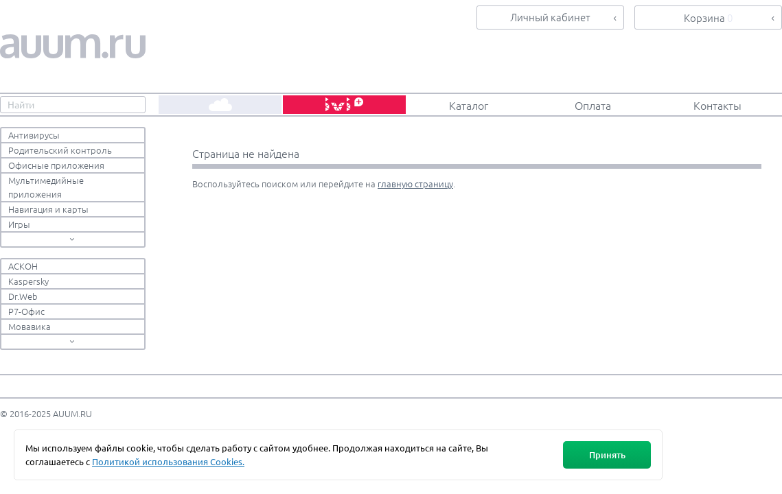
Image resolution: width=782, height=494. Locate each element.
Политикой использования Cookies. (168, 461)
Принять (607, 455)
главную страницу (415, 183)
